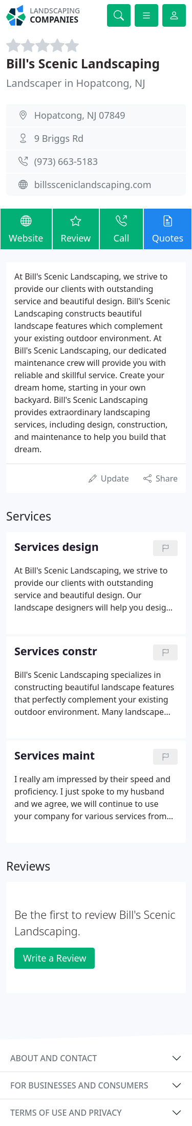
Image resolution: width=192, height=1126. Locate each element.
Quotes (167, 228)
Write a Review (54, 958)
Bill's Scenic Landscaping (83, 63)
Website (26, 228)
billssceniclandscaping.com (93, 184)
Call (121, 228)
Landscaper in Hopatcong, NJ (75, 83)
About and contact (53, 1058)
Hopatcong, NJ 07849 (79, 115)
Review (76, 228)
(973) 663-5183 (66, 161)
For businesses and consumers (79, 1085)
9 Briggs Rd (58, 138)
